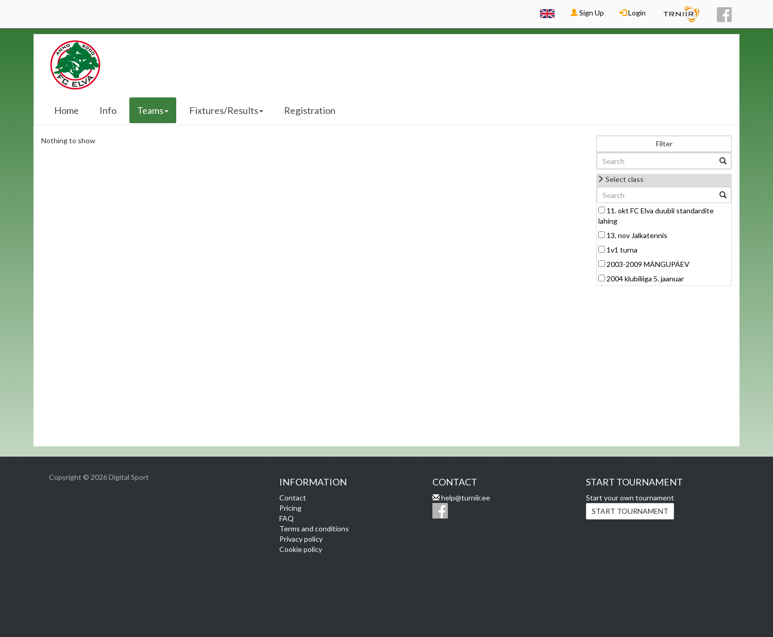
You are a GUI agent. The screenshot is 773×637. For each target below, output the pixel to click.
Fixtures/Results (226, 110)
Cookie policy (300, 549)
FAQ (286, 518)
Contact (292, 497)
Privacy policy (301, 538)
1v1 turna (622, 249)
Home (66, 110)
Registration (309, 110)
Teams (153, 110)
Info (107, 110)
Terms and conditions (314, 528)
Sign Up (587, 12)
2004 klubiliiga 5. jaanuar (645, 278)
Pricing (290, 508)
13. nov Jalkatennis (637, 235)
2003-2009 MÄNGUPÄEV (648, 264)
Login (632, 12)
